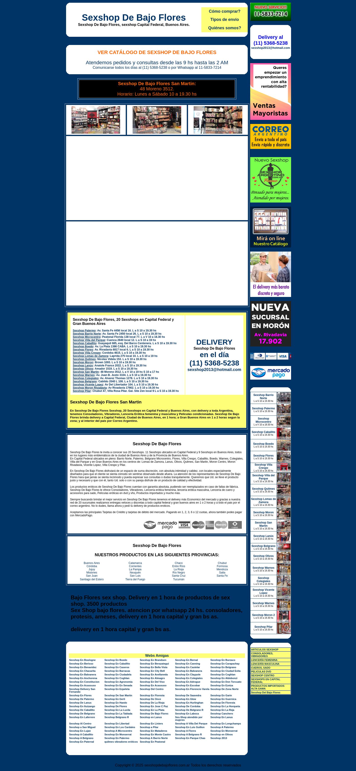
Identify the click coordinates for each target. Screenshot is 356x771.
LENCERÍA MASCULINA (265, 663)
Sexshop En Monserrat (223, 730)
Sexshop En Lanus (221, 717)
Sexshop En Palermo (116, 738)
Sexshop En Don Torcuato (226, 681)
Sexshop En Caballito (117, 663)
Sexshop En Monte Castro (155, 734)
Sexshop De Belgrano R (189, 710)
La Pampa (135, 569)
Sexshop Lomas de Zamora (90, 356)
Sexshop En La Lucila (117, 710)
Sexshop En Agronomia (118, 681)
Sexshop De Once (150, 699)
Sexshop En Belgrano (223, 667)
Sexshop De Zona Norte (224, 689)
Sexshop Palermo (84, 330)
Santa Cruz (178, 575)
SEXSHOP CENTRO (262, 675)
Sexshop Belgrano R (116, 717)
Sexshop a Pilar (149, 727)
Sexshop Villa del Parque (89, 340)
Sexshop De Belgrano (82, 713)
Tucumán (178, 579)
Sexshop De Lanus (80, 702)
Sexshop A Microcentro (118, 730)
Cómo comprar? (224, 11)
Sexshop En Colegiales (189, 678)
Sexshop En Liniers (151, 723)
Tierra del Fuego (135, 579)
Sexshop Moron (83, 362)
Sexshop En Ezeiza (221, 685)
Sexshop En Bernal (186, 660)
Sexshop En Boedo (115, 660)
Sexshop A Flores (185, 730)
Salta (222, 572)
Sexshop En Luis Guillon (190, 727)
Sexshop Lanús (83, 365)
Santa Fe (222, 575)
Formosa (222, 566)
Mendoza (222, 569)
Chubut (222, 563)
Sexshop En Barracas (117, 671)
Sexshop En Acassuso (82, 685)
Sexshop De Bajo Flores (134, 17)
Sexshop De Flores (115, 706)
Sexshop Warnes (83, 375)
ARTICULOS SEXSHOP (264, 649)
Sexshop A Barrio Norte (154, 738)
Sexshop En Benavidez (82, 667)
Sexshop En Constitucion (84, 681)
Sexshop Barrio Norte (87, 333)
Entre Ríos (178, 566)
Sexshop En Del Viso (152, 681)
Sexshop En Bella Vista (153, 667)
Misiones (92, 572)
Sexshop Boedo (83, 346)
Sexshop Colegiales (85, 378)
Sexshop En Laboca (187, 713)
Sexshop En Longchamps (225, 723)
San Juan (92, 575)
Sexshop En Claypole (187, 674)
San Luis (135, 575)
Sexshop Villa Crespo (87, 352)
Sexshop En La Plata (152, 710)
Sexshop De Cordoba (187, 706)
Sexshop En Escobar (187, 685)
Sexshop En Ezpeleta (117, 689)
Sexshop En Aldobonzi (223, 678)
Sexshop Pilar (82, 391)
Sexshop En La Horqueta (225, 706)
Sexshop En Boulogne (82, 660)
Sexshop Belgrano (84, 381)
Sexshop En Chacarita (82, 671)
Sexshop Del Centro (152, 689)
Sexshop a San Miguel (82, 727)
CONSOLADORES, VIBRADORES (262, 654)
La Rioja (179, 569)
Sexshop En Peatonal (152, 741)
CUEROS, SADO (260, 667)
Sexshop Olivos (83, 368)
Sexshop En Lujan (80, 730)
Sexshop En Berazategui (154, 663)
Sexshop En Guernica (223, 699)
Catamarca (135, 563)
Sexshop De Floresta (222, 702)
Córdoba (92, 566)
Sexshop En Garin (221, 695)
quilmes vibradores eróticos (121, 741)
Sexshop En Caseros (116, 667)
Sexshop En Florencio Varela (192, 689)
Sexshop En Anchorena (83, 678)
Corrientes (135, 566)
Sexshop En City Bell (152, 671)
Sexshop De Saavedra (188, 695)
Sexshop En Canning (187, 663)
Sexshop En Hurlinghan (189, 702)
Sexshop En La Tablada (118, 713)
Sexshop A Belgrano (81, 738)
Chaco (179, 563)
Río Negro (179, 572)
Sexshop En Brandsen (153, 660)
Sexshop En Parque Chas (190, 738)
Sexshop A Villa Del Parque (191, 723)
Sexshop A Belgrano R (188, 734)
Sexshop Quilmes (84, 359)
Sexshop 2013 (218, 738)
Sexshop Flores (83, 349)
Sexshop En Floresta (152, 695)
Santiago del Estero (92, 579)
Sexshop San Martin (86, 371)
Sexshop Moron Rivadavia (89, 387)
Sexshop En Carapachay (225, 663)
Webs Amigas (157, 655)
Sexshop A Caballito (81, 734)
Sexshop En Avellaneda (154, 674)
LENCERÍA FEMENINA (264, 660)
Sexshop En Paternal (81, 741)
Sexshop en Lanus (151, 717)
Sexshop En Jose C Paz (154, 706)
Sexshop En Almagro (152, 678)
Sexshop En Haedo (115, 702)
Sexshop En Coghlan (222, 674)
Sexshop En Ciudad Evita (225, 671)
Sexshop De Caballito (81, 710)
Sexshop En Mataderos (153, 730)
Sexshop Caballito (84, 343)
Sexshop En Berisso (81, 663)
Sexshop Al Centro (80, 723)
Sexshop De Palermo (81, 699)
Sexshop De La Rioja (152, 702)
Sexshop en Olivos (221, 734)
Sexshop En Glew (185, 699)
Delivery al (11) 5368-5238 (271, 40)
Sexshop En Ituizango (82, 706)
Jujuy (92, 569)
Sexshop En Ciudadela (117, 674)
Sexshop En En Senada (118, 685)
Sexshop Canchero (221, 713)
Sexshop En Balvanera (188, 671)
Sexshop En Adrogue (187, 681)
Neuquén (135, 572)
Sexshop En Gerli (114, 699)
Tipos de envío (224, 19)
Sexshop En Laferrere (82, 717)
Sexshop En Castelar (187, 667)
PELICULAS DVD (261, 671)
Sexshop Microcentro (86, 337)
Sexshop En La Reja (222, 710)
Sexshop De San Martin (118, 695)
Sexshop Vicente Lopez (88, 384)
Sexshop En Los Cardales (119, 727)
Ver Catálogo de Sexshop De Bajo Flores (157, 52)
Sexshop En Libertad (116, 723)
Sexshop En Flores (80, 695)
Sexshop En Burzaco (222, 660)
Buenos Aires (92, 563)
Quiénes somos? (224, 28)
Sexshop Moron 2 (263, 615)
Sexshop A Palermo (222, 727)
